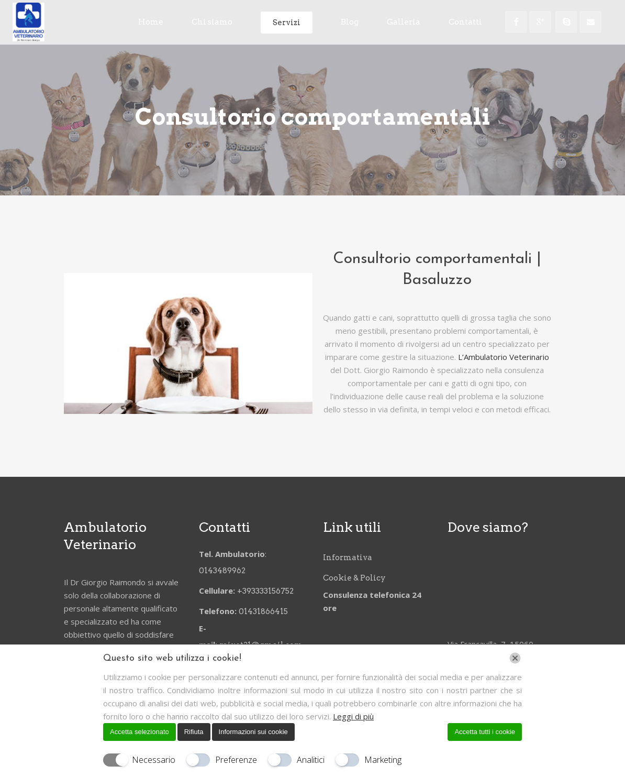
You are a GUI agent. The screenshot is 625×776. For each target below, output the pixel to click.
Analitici (311, 760)
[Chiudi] (515, 658)
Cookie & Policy (354, 577)
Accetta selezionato (139, 732)
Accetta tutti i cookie (484, 732)
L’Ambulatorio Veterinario (503, 357)
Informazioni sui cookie (253, 732)
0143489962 (223, 569)
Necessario (153, 760)
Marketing (382, 760)
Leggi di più (353, 716)
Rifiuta (194, 732)
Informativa (347, 556)
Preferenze (236, 760)
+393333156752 (267, 590)
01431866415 (263, 610)
